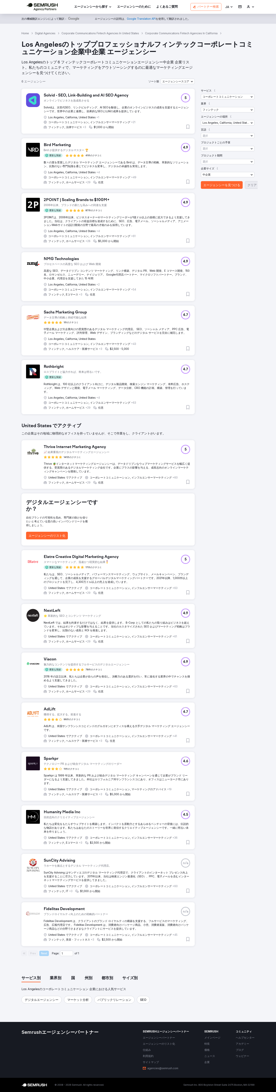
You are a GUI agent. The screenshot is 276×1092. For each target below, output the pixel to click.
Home (25, 33)
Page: (55, 953)
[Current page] (66, 953)
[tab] (31, 978)
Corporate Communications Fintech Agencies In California (181, 33)
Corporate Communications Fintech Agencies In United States (100, 33)
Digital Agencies (45, 33)
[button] (229, 7)
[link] (134, 7)
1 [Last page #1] (78, 953)
